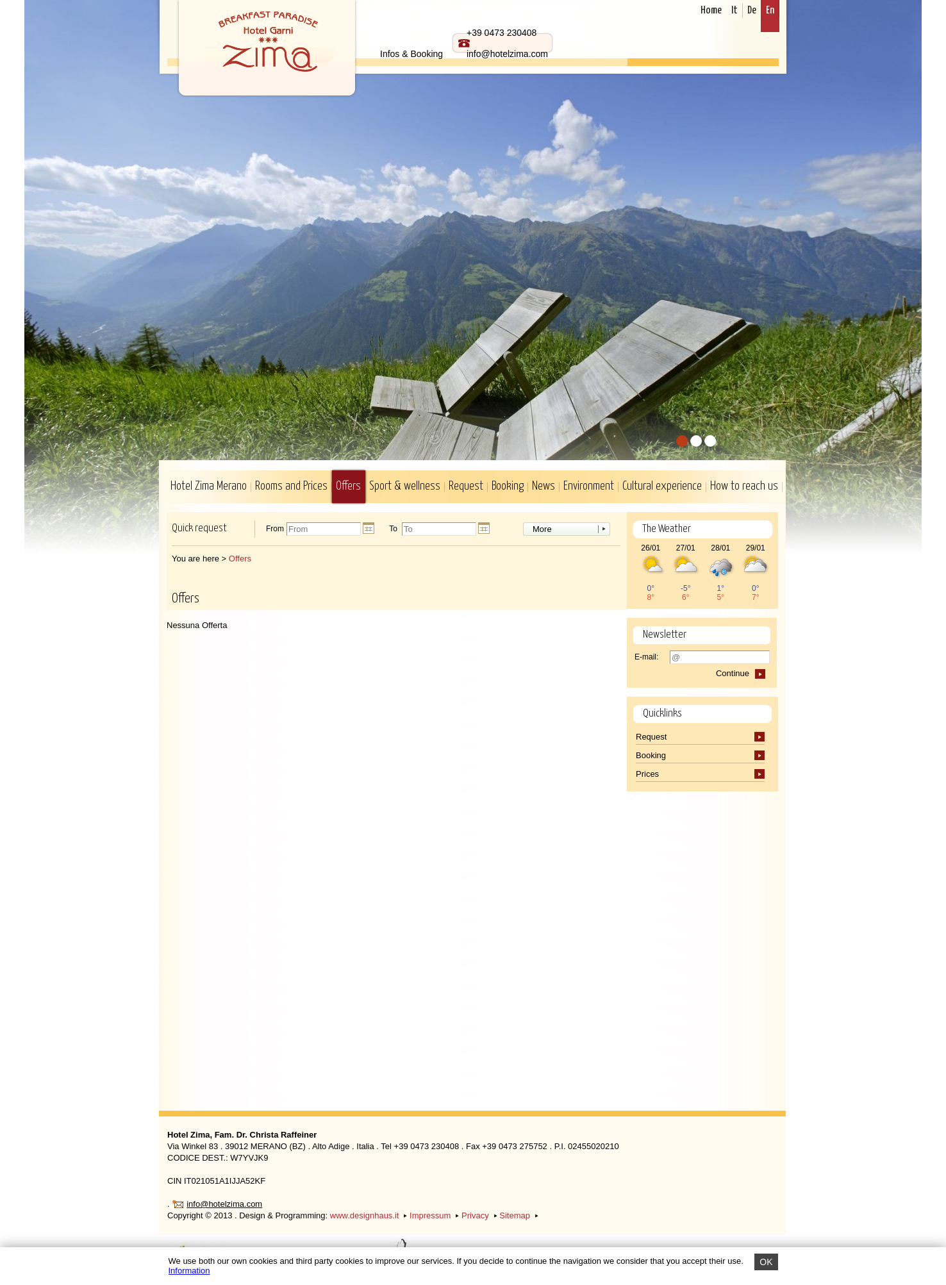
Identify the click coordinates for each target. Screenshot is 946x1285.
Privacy (475, 1215)
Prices (648, 774)
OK (765, 1262)
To (393, 529)
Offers (348, 486)
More (542, 529)
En (770, 10)
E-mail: (646, 656)
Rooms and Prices (291, 486)
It (734, 10)
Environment (588, 486)
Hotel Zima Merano (208, 486)
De (751, 10)
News (543, 486)
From (275, 529)
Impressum (430, 1215)
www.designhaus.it (364, 1215)
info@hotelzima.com (224, 1204)
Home (711, 10)
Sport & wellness (404, 486)
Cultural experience (662, 486)
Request (466, 486)
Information (189, 1270)
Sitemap (514, 1215)
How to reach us (744, 486)
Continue (732, 673)
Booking (508, 486)
